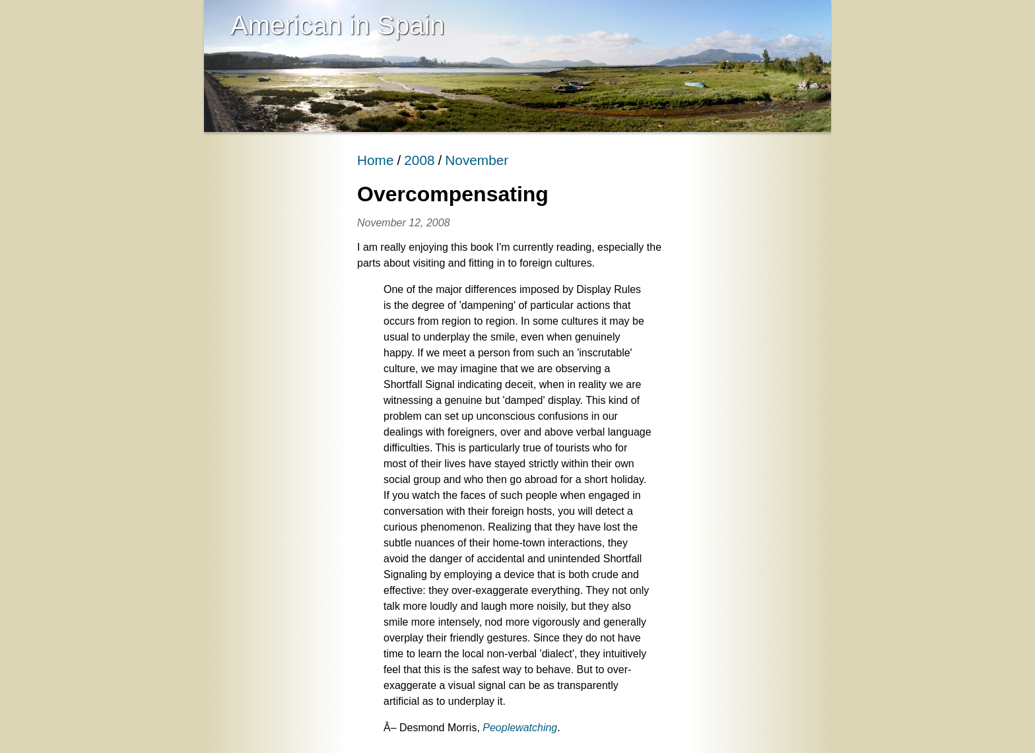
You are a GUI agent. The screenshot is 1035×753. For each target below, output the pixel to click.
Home (375, 160)
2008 (419, 160)
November (476, 160)
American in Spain (337, 25)
